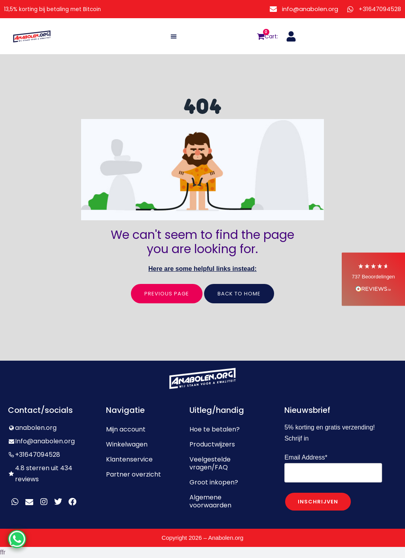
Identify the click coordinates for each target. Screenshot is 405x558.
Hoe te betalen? (214, 429)
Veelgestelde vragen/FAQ (210, 463)
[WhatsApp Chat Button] (20, 536)
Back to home (239, 293)
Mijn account (126, 429)
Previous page (166, 293)
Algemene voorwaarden (210, 501)
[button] (173, 36)
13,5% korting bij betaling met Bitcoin (60, 8)
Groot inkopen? (213, 482)
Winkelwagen (127, 444)
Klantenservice (129, 459)
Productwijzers (212, 444)
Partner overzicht (133, 474)
